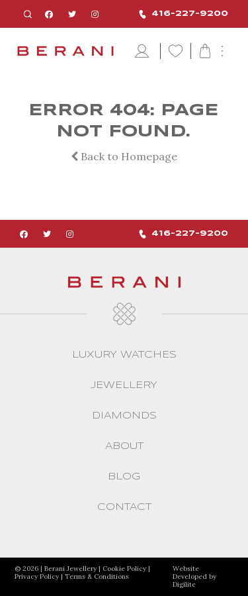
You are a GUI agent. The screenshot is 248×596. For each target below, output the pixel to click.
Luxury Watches (124, 355)
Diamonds (124, 416)
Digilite (184, 584)
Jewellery (124, 385)
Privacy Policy (37, 576)
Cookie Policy (124, 568)
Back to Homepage (124, 156)
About (124, 446)
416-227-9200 (183, 14)
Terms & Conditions (97, 576)
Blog (124, 476)
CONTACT (124, 507)
